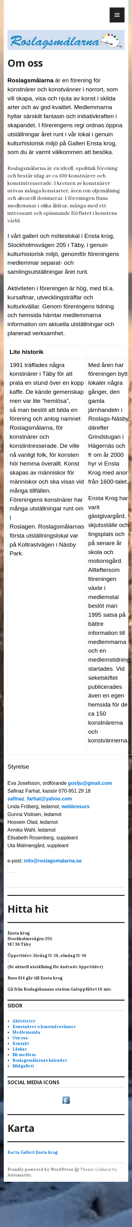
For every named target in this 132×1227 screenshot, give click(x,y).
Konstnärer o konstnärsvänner (44, 1026)
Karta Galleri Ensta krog (32, 1152)
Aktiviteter (23, 1021)
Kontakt (20, 1043)
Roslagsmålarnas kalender (39, 1060)
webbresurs (75, 806)
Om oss (20, 1038)
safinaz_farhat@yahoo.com (39, 798)
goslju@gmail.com (90, 783)
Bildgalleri (23, 1066)
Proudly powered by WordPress (40, 1169)
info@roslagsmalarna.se (52, 860)
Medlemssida (26, 1032)
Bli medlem (24, 1054)
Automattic (19, 1175)
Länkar (19, 1049)
